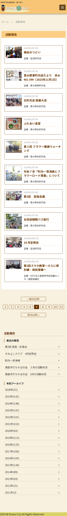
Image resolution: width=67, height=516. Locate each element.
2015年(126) (12, 465)
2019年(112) (12, 438)
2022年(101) (12, 417)
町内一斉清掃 (12, 360)
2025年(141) (12, 396)
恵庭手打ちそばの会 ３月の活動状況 (26, 367)
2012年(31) (11, 485)
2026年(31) (11, 389)
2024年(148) (12, 403)
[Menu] (62, 7)
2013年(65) (11, 479)
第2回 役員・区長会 (16, 346)
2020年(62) (11, 431)
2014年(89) (11, 472)
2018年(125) (12, 444)
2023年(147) (12, 410)
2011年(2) (10, 492)
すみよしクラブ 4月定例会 (20, 353)
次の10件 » (33, 315)
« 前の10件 (33, 299)
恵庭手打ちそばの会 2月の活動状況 (25, 374)
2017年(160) (12, 451)
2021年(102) (12, 424)
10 (55, 307)
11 (61, 307)
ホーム (5, 22)
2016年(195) (12, 458)
